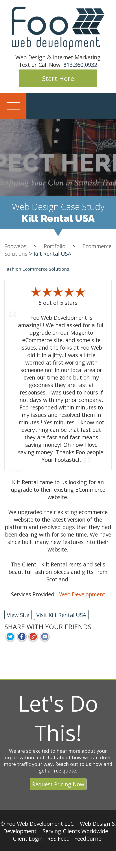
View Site (18, 615)
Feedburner (88, 838)
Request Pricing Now (58, 784)
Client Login (28, 838)
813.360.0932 (80, 64)
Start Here (58, 78)
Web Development (82, 594)
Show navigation (13, 106)
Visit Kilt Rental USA (61, 615)
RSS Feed (58, 838)
